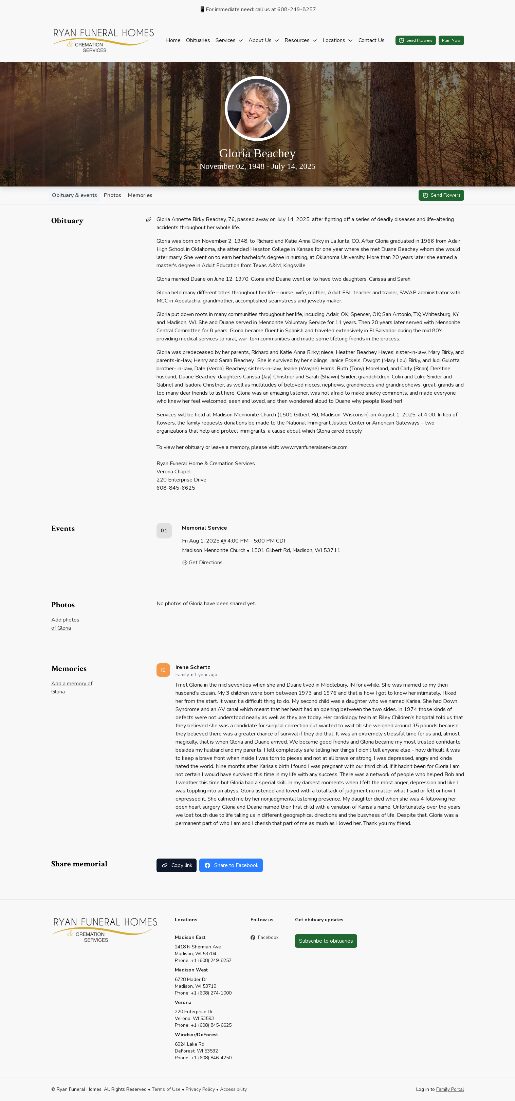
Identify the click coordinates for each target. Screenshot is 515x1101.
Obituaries (198, 40)
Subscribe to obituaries (326, 941)
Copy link (176, 865)
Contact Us (371, 40)
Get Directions (202, 562)
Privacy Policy (200, 1089)
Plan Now (451, 40)
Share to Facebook (231, 865)
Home (173, 40)
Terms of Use (166, 1089)
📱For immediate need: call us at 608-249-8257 (257, 9)
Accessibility (233, 1089)
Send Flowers (416, 40)
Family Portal (450, 1089)
